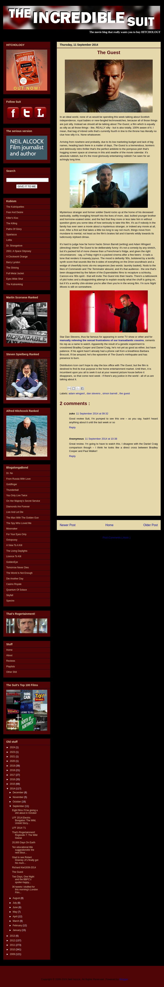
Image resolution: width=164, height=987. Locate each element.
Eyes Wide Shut (14, 279)
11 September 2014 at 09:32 (92, 413)
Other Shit (11, 672)
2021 (13, 756)
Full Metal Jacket (15, 273)
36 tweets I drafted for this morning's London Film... (25, 889)
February (18, 925)
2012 (13, 940)
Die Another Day (14, 578)
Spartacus (11, 234)
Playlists (10, 666)
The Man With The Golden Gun (22, 517)
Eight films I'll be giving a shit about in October (25, 811)
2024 (13, 747)
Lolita (9, 240)
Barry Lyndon (13, 262)
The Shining (12, 267)
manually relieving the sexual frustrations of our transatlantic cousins (102, 340)
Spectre (10, 600)
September (19, 806)
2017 (13, 775)
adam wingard (77, 393)
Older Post (150, 525)
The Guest (17, 872)
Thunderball (12, 490)
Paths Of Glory (14, 229)
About (9, 655)
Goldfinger (11, 484)
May (15, 911)
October (17, 801)
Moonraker (11, 528)
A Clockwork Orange (17, 256)
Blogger (123, 979)
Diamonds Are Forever (18, 506)
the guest (124, 393)
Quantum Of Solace (16, 589)
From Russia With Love (18, 478)
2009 (13, 954)
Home (109, 525)
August (17, 898)
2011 (13, 945)
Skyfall (9, 595)
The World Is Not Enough (19, 573)
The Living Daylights (16, 551)
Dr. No (9, 473)
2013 (13, 935)
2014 (13, 788)
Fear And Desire (14, 212)
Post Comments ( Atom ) (116, 537)
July (15, 902)
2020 (13, 761)
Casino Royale (13, 584)
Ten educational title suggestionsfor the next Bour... (23, 850)
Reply (72, 427)
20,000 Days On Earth (23, 842)
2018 (13, 770)
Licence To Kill (13, 556)
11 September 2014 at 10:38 (101, 438)
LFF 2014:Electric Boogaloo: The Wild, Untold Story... (24, 820)
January (17, 930)
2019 (13, 765)
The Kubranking (14, 284)
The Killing (11, 223)
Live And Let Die (14, 512)
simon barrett (110, 393)
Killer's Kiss (12, 218)
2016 (13, 779)
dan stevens (94, 393)
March (16, 921)
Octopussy (11, 539)
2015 (13, 784)
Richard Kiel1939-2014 (24, 867)
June (15, 907)
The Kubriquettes (15, 206)
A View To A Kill (14, 545)
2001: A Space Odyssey (18, 251)
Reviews (10, 660)
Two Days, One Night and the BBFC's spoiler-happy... (23, 879)
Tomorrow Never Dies (17, 567)
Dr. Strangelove (14, 245)
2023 (13, 752)
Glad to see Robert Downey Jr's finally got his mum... (25, 860)
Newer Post (68, 525)
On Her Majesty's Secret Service (23, 501)
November (18, 797)
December (18, 792)
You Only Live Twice (16, 495)
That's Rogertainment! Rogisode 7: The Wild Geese (24, 835)
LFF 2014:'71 (19, 827)
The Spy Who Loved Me (18, 523)
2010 (13, 949)
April (15, 916)
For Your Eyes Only (16, 534)
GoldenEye (12, 562)
